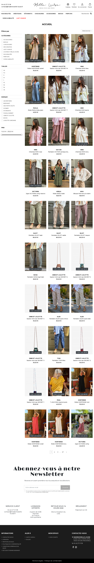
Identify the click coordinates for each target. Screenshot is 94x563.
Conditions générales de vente (10, 547)
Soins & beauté (8, 59)
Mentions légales (8, 541)
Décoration (7, 47)
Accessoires (7, 39)
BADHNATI (6, 103)
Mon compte (53, 537)
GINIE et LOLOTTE (8, 115)
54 (4, 87)
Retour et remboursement (11, 550)
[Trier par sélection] (87, 31)
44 (4, 70)
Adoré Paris (7, 101)
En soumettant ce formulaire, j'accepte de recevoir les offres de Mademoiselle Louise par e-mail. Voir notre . (48, 491)
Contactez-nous (7, 537)
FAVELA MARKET (8, 113)
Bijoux (5, 42)
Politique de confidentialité (41, 492)
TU (4, 72)
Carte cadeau (30, 537)
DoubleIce (7, 110)
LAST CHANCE (7, 49)
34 (4, 89)
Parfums (6, 56)
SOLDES (28, 539)
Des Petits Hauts (9, 105)
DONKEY (6, 108)
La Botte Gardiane (9, 120)
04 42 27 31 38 (78, 543)
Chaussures (7, 44)
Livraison (5, 539)
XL (4, 82)
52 (4, 85)
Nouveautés (7, 54)
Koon (5, 118)
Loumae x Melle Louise (11, 52)
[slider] (1, 134)
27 (63, 452)
